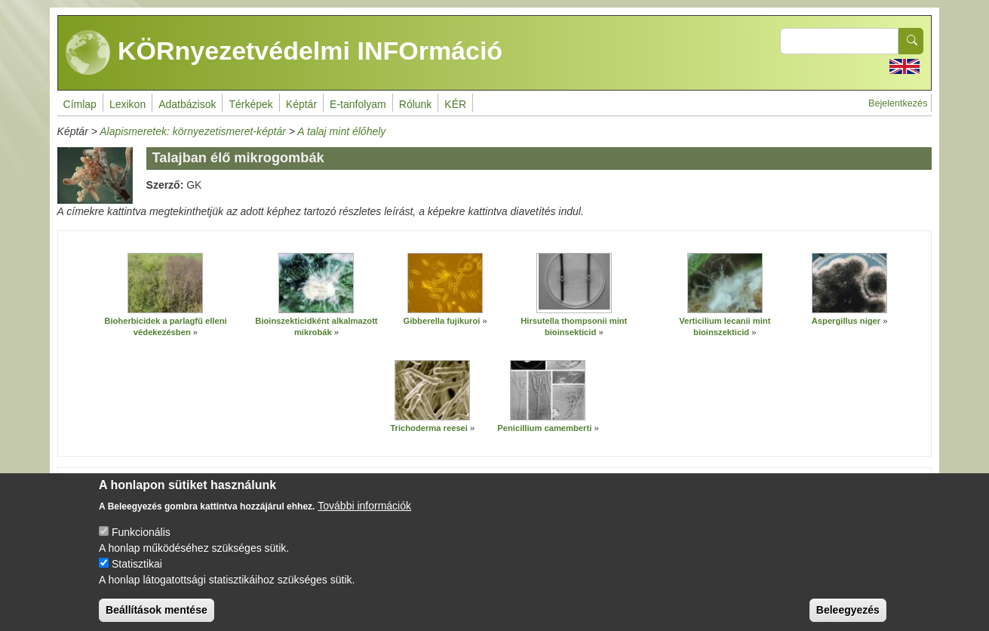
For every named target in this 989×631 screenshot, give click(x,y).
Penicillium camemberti (544, 427)
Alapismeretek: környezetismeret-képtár (193, 131)
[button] (165, 283)
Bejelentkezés (897, 103)
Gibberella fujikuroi (441, 320)
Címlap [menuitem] (80, 104)
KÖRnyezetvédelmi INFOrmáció (284, 52)
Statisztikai (137, 575)
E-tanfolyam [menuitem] (358, 104)
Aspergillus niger (847, 320)
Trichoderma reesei (429, 427)
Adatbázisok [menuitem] (187, 104)
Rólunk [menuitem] (415, 104)
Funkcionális (141, 543)
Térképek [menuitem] (250, 104)
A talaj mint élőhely (341, 131)
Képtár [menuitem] (301, 104)
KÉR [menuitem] (455, 104)
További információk (364, 517)
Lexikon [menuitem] (127, 104)
